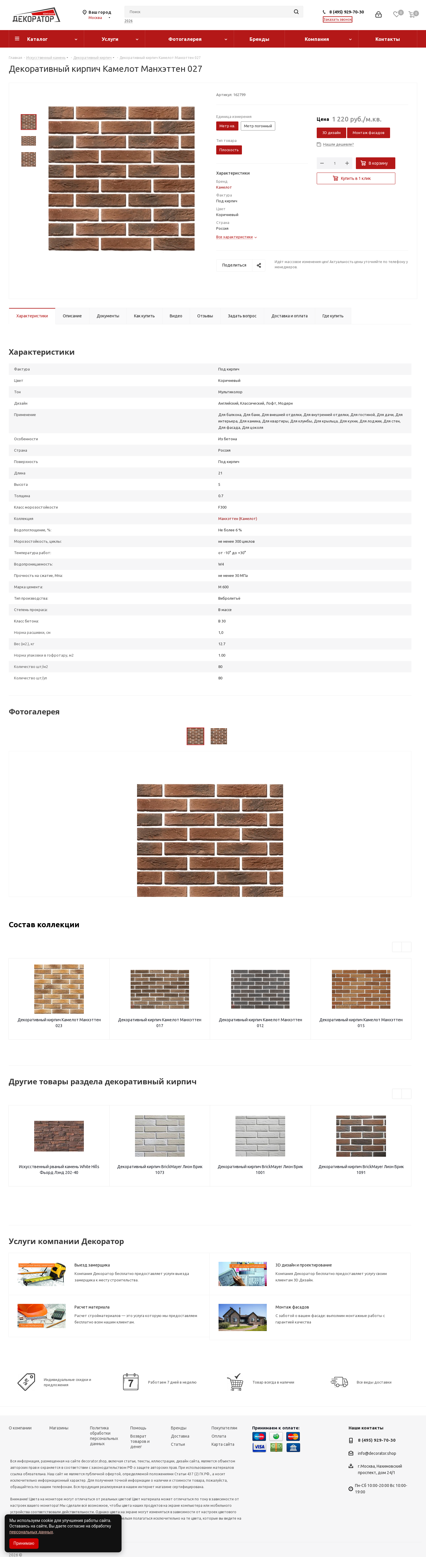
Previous (397, 947)
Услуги (110, 39)
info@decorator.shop (377, 1453)
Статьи (178, 1444)
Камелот (224, 187)
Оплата (219, 1436)
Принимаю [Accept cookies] (23, 1543)
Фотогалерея (185, 39)
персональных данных (31, 1532)
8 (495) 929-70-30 (346, 11)
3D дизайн (331, 133)
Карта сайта (223, 1444)
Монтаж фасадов (369, 133)
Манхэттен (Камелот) (237, 518)
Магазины (58, 1428)
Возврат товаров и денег (140, 1441)
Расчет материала (92, 1307)
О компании (20, 1428)
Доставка (180, 1436)
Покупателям (224, 1428)
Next (406, 947)
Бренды (259, 39)
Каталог (37, 39)
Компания (317, 39)
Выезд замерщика (92, 1265)
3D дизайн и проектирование (304, 1265)
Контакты (387, 39)
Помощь (138, 1428)
